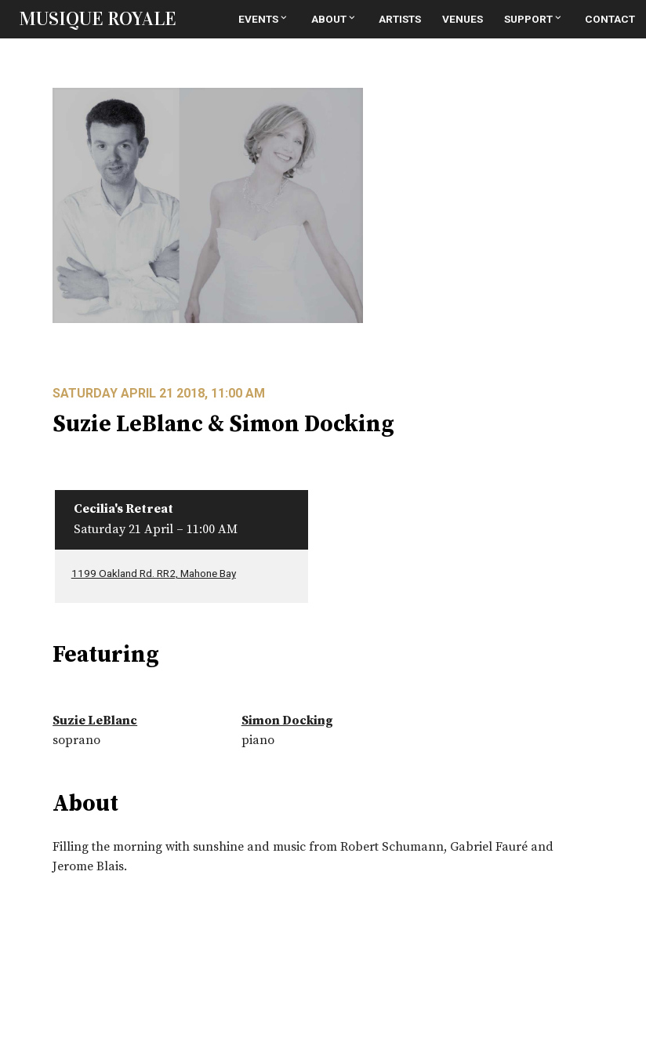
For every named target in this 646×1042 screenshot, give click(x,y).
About (334, 18)
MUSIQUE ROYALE (97, 19)
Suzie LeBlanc (95, 720)
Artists (400, 19)
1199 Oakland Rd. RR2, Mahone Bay (153, 573)
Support (534, 18)
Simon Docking (287, 720)
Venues (462, 19)
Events (263, 18)
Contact (610, 19)
